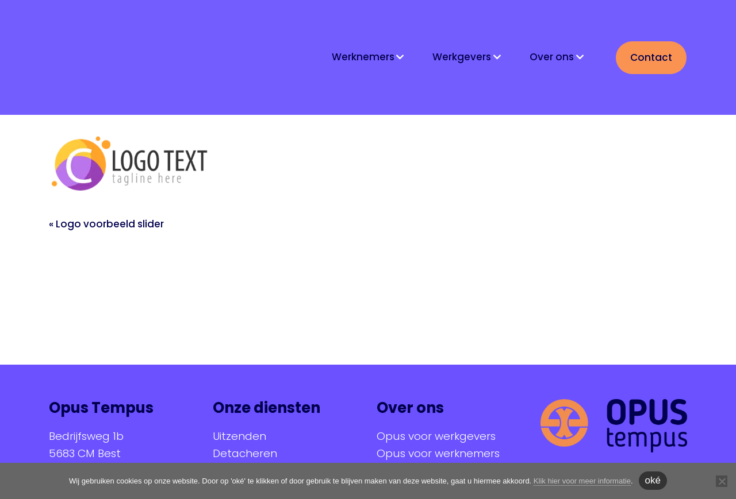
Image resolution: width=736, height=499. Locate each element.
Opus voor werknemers (438, 453)
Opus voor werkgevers (436, 436)
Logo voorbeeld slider (110, 224)
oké (653, 480)
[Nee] (721, 481)
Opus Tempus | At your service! (125, 56)
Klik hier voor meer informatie (582, 481)
